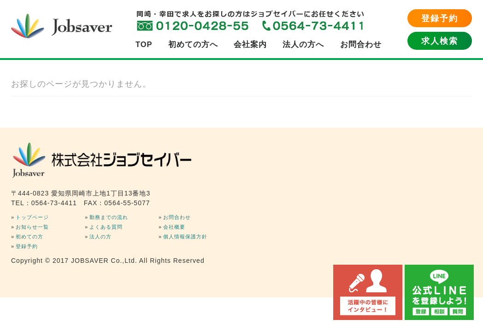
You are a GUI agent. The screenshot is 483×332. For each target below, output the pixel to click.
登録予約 (439, 18)
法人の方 (100, 236)
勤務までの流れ (108, 217)
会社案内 (250, 44)
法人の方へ (303, 44)
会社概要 (174, 227)
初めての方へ (193, 44)
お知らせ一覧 (32, 227)
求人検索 (439, 41)
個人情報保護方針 (185, 236)
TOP (144, 44)
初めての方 (29, 236)
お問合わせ (361, 44)
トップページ (32, 217)
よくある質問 (106, 227)
